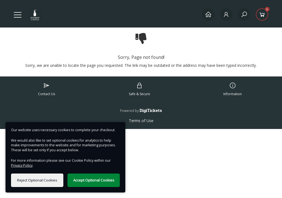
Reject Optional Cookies (37, 180)
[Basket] (262, 14)
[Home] (208, 14)
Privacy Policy (21, 165)
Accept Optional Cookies (93, 180)
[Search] (244, 14)
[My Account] (226, 14)
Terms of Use (141, 120)
